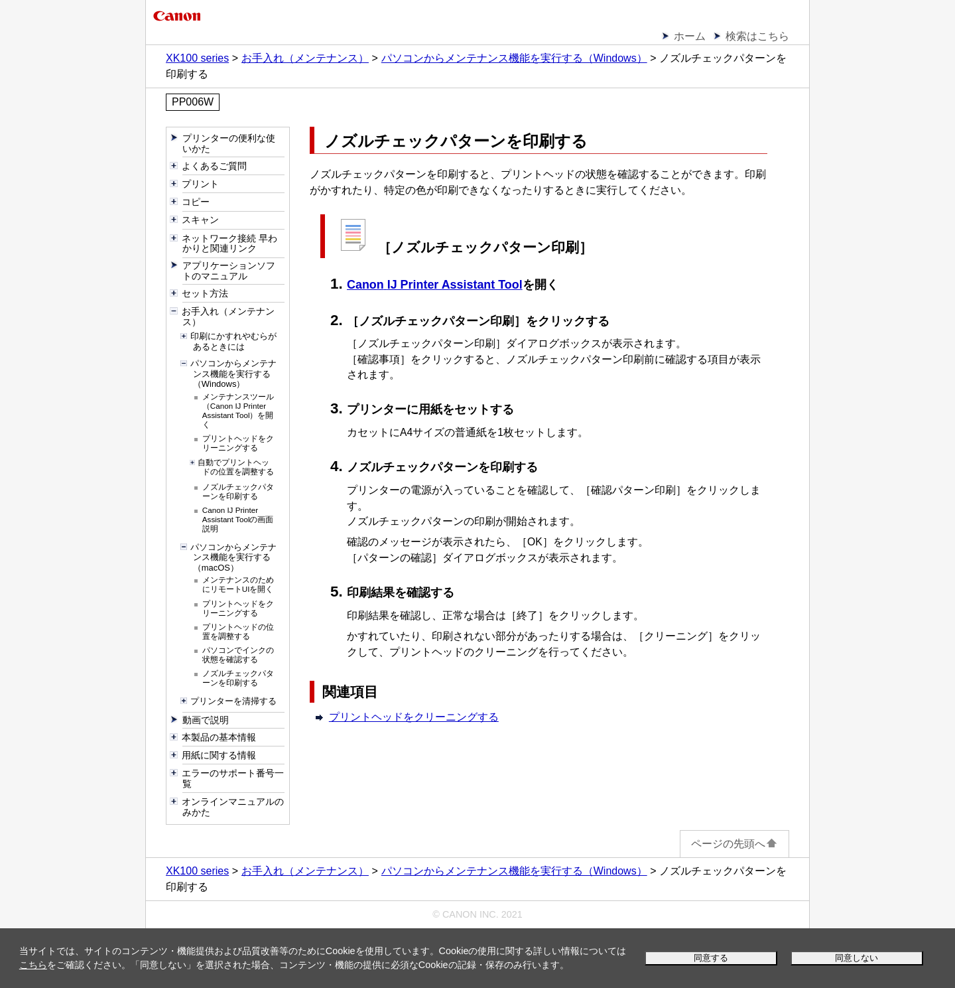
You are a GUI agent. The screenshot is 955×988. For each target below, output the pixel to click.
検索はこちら (757, 36)
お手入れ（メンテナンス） (305, 58)
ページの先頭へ (734, 843)
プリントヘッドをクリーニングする (414, 717)
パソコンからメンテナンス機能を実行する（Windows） (514, 58)
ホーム (690, 36)
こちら (33, 964)
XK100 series (197, 58)
